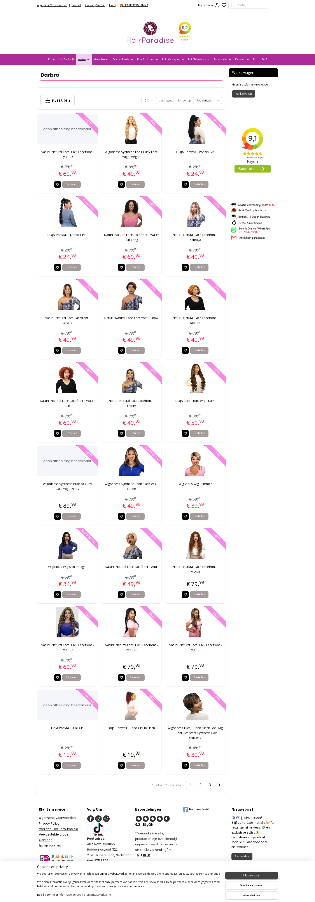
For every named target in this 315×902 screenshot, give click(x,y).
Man (255, 59)
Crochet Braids (123, 59)
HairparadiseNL (196, 809)
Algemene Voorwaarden (52, 5)
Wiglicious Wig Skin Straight (67, 567)
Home (51, 59)
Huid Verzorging (173, 59)
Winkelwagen (244, 94)
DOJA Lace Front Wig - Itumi (195, 401)
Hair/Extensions (199, 59)
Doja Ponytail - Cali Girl (67, 728)
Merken (84, 59)
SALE (264, 59)
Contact (76, 5)
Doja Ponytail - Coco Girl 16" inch (131, 728)
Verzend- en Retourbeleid (58, 829)
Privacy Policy (49, 823)
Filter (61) (57, 100)
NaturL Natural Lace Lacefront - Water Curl (67, 403)
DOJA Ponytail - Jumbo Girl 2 (67, 235)
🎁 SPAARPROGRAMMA (134, 5)
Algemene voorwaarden (57, 818)
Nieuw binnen (101, 59)
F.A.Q (112, 5)
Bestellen (71, 184)
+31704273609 (102, 877)
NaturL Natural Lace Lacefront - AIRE (131, 567)
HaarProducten (148, 59)
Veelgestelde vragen (54, 834)
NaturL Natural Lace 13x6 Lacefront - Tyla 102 (195, 647)
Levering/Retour (95, 5)
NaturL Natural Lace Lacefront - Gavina (67, 320)
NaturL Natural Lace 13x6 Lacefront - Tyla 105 (67, 154)
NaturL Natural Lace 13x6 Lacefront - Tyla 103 (131, 647)
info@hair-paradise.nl (108, 871)
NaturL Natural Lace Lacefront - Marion (195, 320)
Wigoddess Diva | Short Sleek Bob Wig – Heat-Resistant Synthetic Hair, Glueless (195, 733)
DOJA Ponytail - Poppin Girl (195, 152)
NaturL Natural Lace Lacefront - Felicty (131, 403)
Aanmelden (242, 856)
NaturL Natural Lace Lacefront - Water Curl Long (131, 237)
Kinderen (242, 59)
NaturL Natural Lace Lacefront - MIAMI (195, 569)
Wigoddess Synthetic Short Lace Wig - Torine (131, 486)
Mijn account (209, 5)
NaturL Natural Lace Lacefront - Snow (131, 318)
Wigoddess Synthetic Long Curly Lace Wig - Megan (131, 154)
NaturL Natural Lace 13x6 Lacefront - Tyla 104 (67, 647)
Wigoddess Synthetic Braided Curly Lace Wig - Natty (67, 486)
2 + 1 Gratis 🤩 (66, 59)
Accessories (223, 59)
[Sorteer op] (207, 100)
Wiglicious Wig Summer (195, 484)
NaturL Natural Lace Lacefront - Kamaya (195, 237)
